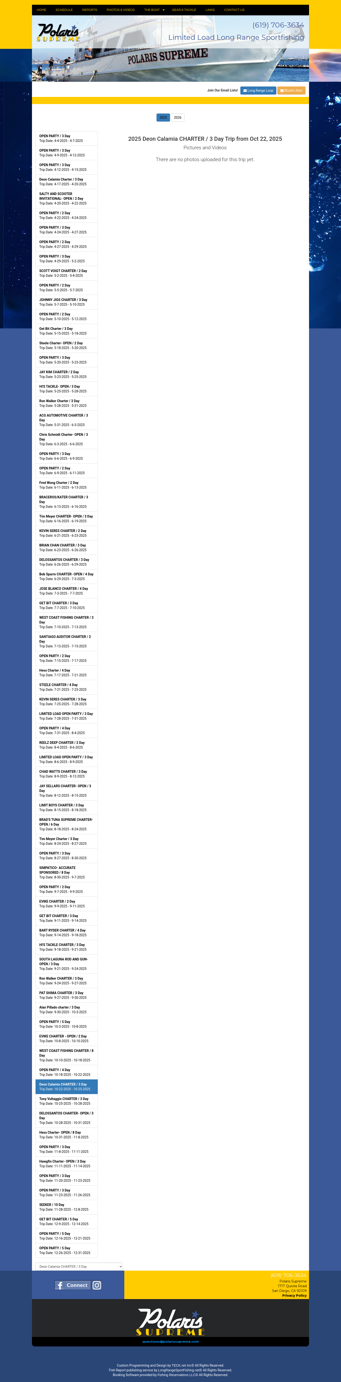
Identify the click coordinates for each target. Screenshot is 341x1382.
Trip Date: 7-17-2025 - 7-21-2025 (62, 672)
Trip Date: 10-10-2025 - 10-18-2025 (66, 1055)
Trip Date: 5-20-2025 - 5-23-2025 (62, 360)
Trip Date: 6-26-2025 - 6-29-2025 (64, 562)
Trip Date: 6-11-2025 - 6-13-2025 (62, 485)
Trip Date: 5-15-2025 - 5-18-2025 (62, 331)
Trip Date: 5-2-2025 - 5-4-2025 (63, 273)
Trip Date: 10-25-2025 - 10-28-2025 (64, 1101)
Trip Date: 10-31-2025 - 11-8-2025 (63, 1135)
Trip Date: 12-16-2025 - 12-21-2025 (64, 1236)
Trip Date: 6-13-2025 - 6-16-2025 (63, 502)
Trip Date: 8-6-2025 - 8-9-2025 (66, 759)
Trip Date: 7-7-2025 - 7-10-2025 (62, 605)
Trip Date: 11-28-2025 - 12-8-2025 (63, 1207)
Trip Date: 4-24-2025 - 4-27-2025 (62, 230)
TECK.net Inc (181, 1365)
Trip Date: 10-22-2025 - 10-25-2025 (64, 1086)
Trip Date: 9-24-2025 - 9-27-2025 (62, 981)
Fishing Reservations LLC (176, 1375)
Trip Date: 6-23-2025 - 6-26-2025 (62, 547)
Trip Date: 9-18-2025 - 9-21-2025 (62, 947)
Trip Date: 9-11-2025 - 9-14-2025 (62, 918)
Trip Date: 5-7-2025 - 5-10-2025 (63, 302)
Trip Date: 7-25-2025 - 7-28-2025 (62, 701)
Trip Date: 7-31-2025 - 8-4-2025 (62, 730)
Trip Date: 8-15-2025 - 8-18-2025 (62, 807)
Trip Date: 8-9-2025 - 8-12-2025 (63, 774)
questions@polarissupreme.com (170, 1341)
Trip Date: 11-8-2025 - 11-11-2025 (63, 1149)
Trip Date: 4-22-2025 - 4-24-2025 (62, 215)
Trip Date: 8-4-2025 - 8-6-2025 (62, 745)
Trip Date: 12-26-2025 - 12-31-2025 (64, 1250)
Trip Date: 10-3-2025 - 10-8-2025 (62, 1024)
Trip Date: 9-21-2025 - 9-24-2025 (63, 964)
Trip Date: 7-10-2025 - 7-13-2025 (66, 622)
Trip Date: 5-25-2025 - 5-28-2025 (62, 389)
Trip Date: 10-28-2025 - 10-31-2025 (66, 1118)
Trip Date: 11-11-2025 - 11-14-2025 (64, 1163)
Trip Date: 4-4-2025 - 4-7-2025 (61, 138)
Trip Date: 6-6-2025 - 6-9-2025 (61, 456)
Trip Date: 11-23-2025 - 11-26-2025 (64, 1192)
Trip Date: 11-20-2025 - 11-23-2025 (64, 1178)
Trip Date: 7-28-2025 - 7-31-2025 (66, 716)
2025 (163, 117)
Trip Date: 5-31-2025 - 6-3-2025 (63, 420)
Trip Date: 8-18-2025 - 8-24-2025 (66, 824)
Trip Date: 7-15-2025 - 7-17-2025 (62, 658)
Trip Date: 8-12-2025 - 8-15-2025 (65, 790)
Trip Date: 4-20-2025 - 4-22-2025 (62, 198)
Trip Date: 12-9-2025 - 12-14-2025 (63, 1221)
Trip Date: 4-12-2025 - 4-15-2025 (62, 167)
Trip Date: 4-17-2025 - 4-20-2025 (62, 181)
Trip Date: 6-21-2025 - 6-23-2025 (62, 533)
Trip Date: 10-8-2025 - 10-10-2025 (63, 1038)
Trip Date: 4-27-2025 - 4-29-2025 (62, 244)
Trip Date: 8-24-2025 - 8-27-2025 (62, 841)
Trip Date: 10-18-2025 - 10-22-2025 (64, 1072)
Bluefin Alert (291, 90)
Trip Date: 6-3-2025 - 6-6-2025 (63, 439)
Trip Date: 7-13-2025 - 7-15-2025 (65, 641)
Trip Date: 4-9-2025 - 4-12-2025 (62, 153)
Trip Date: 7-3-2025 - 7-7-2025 (63, 591)
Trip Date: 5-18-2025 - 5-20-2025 (62, 345)
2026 (177, 117)
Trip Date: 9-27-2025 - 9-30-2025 (62, 995)
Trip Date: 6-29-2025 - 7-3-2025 (66, 576)
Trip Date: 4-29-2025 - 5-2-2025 (62, 259)
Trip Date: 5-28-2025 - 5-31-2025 (62, 403)
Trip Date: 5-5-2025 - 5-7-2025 (61, 287)
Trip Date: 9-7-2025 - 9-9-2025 (61, 889)
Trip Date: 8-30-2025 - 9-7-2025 (62, 872)
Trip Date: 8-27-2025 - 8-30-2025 (62, 855)
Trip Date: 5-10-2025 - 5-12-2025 (62, 316)
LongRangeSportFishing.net (178, 1370)
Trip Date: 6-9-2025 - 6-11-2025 (62, 470)
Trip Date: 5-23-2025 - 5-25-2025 (62, 374)
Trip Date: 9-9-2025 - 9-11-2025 (62, 904)
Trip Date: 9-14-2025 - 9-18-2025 (62, 932)
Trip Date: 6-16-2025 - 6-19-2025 (66, 518)
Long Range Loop (258, 90)
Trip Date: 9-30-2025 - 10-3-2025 (62, 1009)
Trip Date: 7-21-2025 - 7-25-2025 (62, 687)
